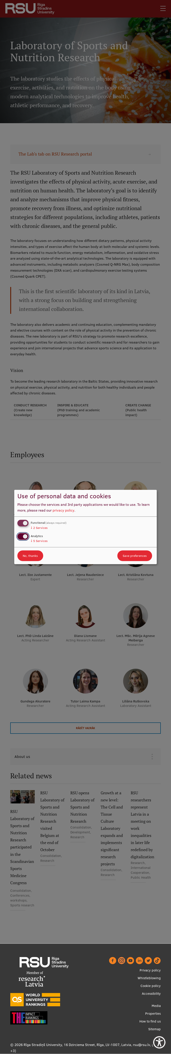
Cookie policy (150, 985)
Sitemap (154, 1029)
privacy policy (63, 510)
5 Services (39, 541)
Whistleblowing (149, 978)
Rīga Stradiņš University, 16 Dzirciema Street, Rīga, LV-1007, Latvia (77, 1044)
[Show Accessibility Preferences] (159, 1042)
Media (156, 1005)
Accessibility (151, 993)
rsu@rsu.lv (141, 1044)
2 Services (39, 528)
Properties (153, 1013)
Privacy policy (150, 970)
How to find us (150, 1021)
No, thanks (30, 556)
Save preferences (135, 556)
